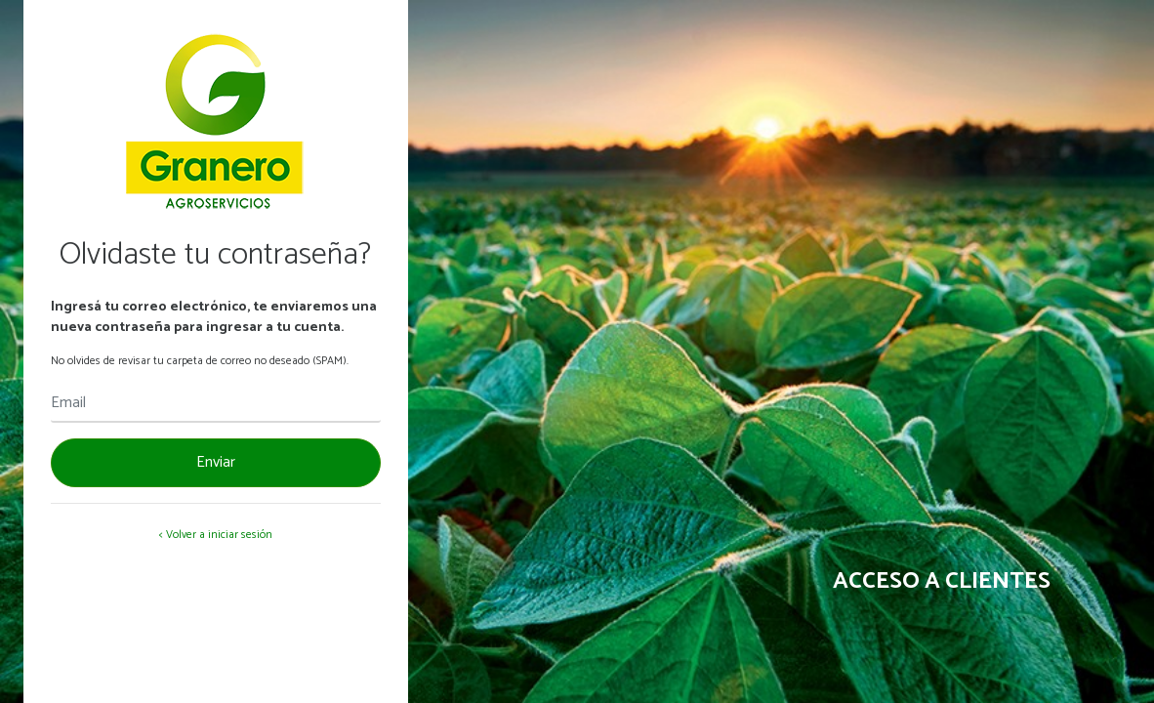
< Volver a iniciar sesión (215, 534)
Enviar (215, 462)
